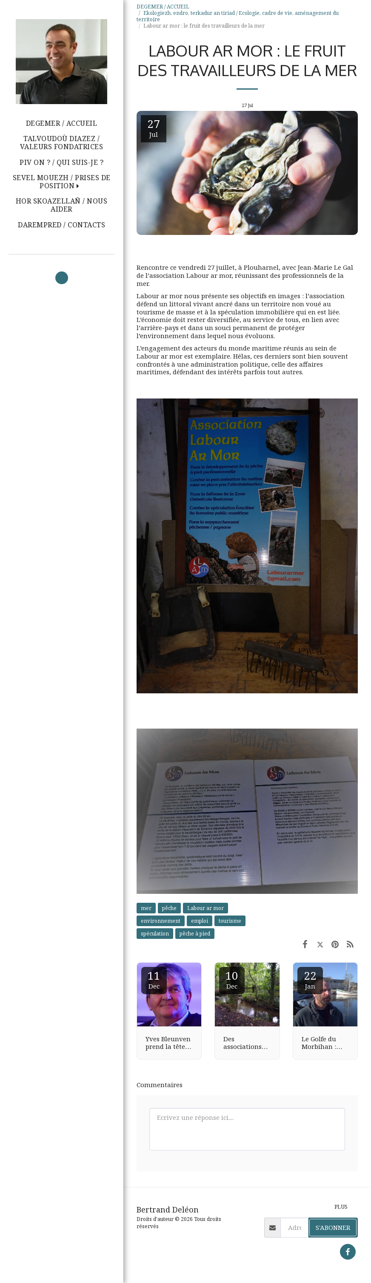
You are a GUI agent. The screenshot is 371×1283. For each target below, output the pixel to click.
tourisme (230, 920)
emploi (199, 920)
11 (154, 979)
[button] (61, 181)
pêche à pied (195, 933)
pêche (169, 908)
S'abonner (333, 1227)
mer (146, 908)
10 (232, 979)
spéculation (155, 933)
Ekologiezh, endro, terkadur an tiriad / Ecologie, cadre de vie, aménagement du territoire (238, 16)
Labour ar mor (205, 908)
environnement (160, 920)
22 (310, 979)
